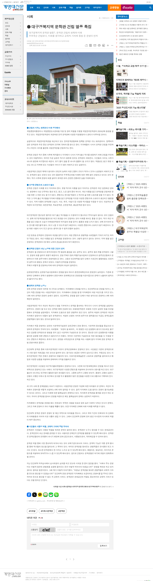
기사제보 (7, 88)
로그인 (148, 2)
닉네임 (34, 524)
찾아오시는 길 (30, 573)
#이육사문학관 (47, 511)
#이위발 (32, 511)
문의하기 (100, 573)
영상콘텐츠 (9, 59)
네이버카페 (51, 494)
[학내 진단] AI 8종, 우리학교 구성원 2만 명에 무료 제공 (134, 50)
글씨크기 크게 (108, 45)
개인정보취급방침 (42, 573)
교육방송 (114, 7)
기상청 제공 (27, 3)
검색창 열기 (150, 7)
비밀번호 (75, 524)
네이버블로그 (45, 494)
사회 (53, 7)
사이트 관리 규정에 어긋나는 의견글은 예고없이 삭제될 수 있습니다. (57, 535)
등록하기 (103, 545)
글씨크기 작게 (112, 45)
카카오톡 (40, 494)
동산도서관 (9, 107)
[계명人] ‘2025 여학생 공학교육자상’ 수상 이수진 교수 (134, 47)
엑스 (34, 494)
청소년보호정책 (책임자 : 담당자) (60, 573)
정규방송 (8, 56)
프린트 (99, 45)
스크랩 (103, 45)
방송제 (7, 63)
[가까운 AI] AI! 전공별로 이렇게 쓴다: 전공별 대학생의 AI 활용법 (134, 25)
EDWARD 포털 (10, 110)
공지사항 (7, 82)
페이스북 (29, 494)
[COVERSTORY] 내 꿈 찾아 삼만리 (131, 36)
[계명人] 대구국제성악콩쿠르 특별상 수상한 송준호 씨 (134, 43)
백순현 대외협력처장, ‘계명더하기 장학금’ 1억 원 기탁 (134, 32)
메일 (95, 45)
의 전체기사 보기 (82, 486)
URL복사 (86, 45)
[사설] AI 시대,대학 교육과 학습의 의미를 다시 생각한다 (133, 257)
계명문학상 (97, 7)
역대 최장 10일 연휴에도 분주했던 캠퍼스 (133, 28)
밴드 (56, 494)
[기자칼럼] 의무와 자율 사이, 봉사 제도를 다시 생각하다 (133, 271)
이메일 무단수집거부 (80, 573)
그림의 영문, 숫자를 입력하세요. (69, 530)
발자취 (78, 7)
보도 (38, 7)
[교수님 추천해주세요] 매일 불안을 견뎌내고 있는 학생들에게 (133, 268)
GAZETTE (127, 7)
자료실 (6, 85)
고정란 (87, 7)
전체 (31, 7)
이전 (66, 559)
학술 (71, 7)
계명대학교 (9, 103)
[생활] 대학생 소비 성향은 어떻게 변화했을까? (134, 21)
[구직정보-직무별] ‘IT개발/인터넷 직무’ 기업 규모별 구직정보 (133, 260)
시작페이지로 (7, 2)
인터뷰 (45, 7)
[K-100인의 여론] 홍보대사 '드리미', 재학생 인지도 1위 (133, 264)
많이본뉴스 (122, 16)
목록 (90, 45)
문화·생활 (62, 7)
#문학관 (61, 511)
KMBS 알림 (9, 66)
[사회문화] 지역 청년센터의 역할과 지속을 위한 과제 (134, 39)
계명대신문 (9, 19)
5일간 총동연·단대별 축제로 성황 (130, 54)
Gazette (7, 72)
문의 (6, 91)
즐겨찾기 (16, 2)
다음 (73, 559)
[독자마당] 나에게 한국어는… (127, 275)
